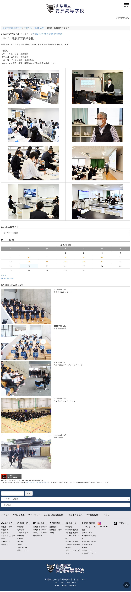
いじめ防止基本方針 (73, 537)
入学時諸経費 (87, 544)
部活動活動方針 (72, 541)
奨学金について (88, 550)
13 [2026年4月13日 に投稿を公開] (29, 262)
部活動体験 (37, 536)
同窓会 (106, 515)
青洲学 (20, 544)
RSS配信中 (7, 278)
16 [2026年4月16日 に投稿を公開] (84, 262)
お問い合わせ (19, 515)
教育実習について (89, 553)
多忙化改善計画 (72, 533)
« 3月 (3, 276)
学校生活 (58, 34)
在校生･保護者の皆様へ (54, 515)
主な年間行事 (22, 533)
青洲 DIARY (22, 547)
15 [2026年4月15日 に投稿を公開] (65, 262)
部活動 (20, 541)
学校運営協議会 (72, 530)
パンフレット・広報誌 (89, 528)
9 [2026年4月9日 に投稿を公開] (83, 257)
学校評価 (69, 527)
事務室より (86, 547)
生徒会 (20, 539)
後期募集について (40, 530)
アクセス (5, 515)
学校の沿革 (5, 541)
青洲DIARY (37, 34)
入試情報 (39, 523)
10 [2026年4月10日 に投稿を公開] (102, 257)
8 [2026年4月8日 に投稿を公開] (65, 257)
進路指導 (53, 527)
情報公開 (71, 523)
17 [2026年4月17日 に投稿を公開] (102, 262)
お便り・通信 (87, 533)
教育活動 (48, 34)
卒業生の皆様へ (75, 515)
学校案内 (4, 530)
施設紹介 (4, 544)
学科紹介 (21, 527)
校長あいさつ (6, 527)
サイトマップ (34, 515)
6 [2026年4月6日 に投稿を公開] (28, 257)
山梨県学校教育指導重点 (73, 545)
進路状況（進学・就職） (57, 531)
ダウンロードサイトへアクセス (37, 482)
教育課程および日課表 (8, 537)
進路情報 (55, 523)
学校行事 (21, 536)
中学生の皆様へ (93, 515)
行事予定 (21, 530)
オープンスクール (40, 533)
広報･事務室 (88, 523)
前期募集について (40, 527)
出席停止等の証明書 (89, 537)
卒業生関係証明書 (89, 541)
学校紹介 (7, 523)
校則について (22, 550)
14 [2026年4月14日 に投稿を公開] (47, 262)
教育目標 (4, 533)
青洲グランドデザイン (73, 551)
